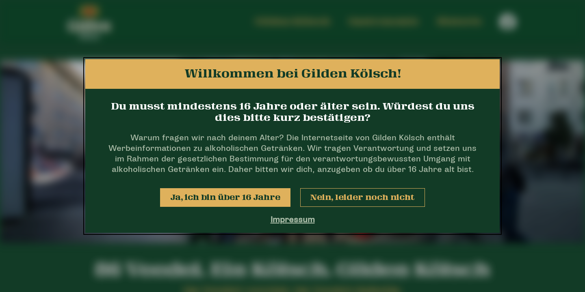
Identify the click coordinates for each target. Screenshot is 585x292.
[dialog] (292, 146)
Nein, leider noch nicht (362, 197)
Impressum (293, 220)
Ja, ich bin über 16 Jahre (225, 197)
